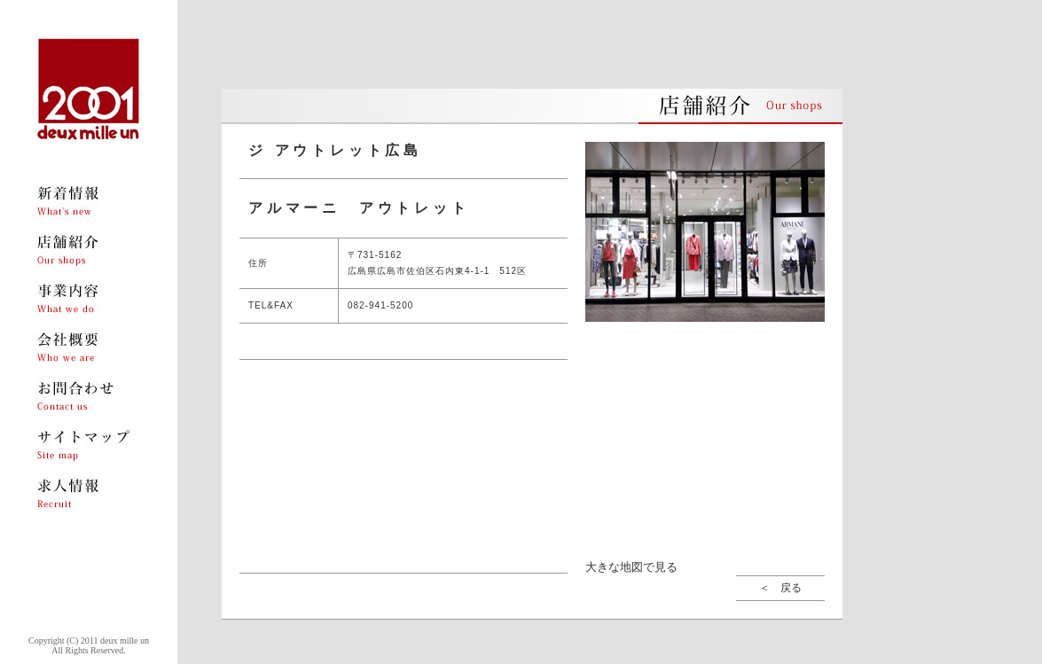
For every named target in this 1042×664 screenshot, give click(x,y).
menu (88, 201)
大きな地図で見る (631, 567)
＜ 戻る (780, 588)
